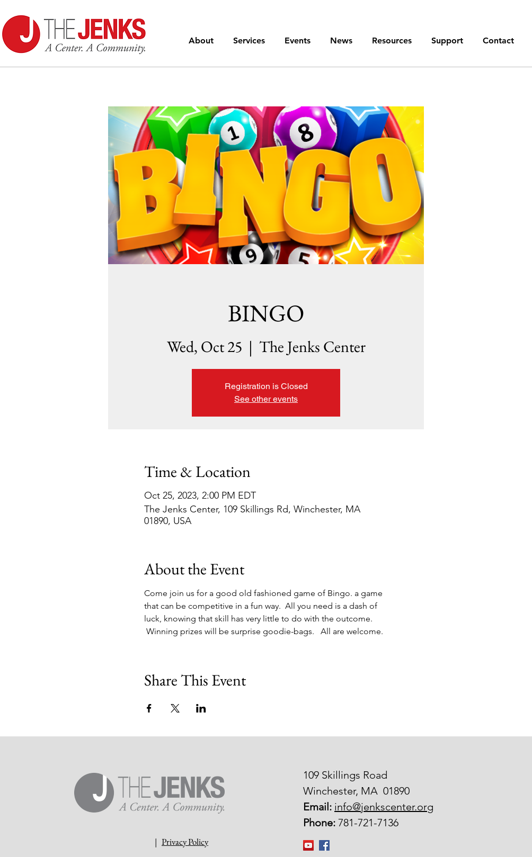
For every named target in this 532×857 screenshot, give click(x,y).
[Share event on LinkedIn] (201, 708)
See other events (266, 399)
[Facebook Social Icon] (324, 845)
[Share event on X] (175, 708)
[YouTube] (308, 845)
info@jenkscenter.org (383, 806)
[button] (203, 40)
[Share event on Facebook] (149, 708)
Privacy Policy (185, 841)
